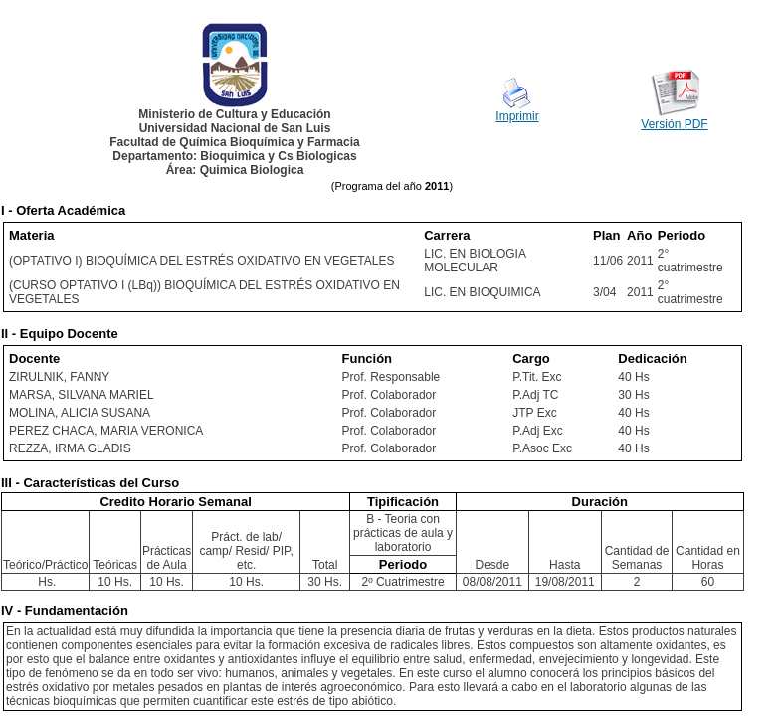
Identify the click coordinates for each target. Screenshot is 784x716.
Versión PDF (674, 124)
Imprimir (516, 116)
